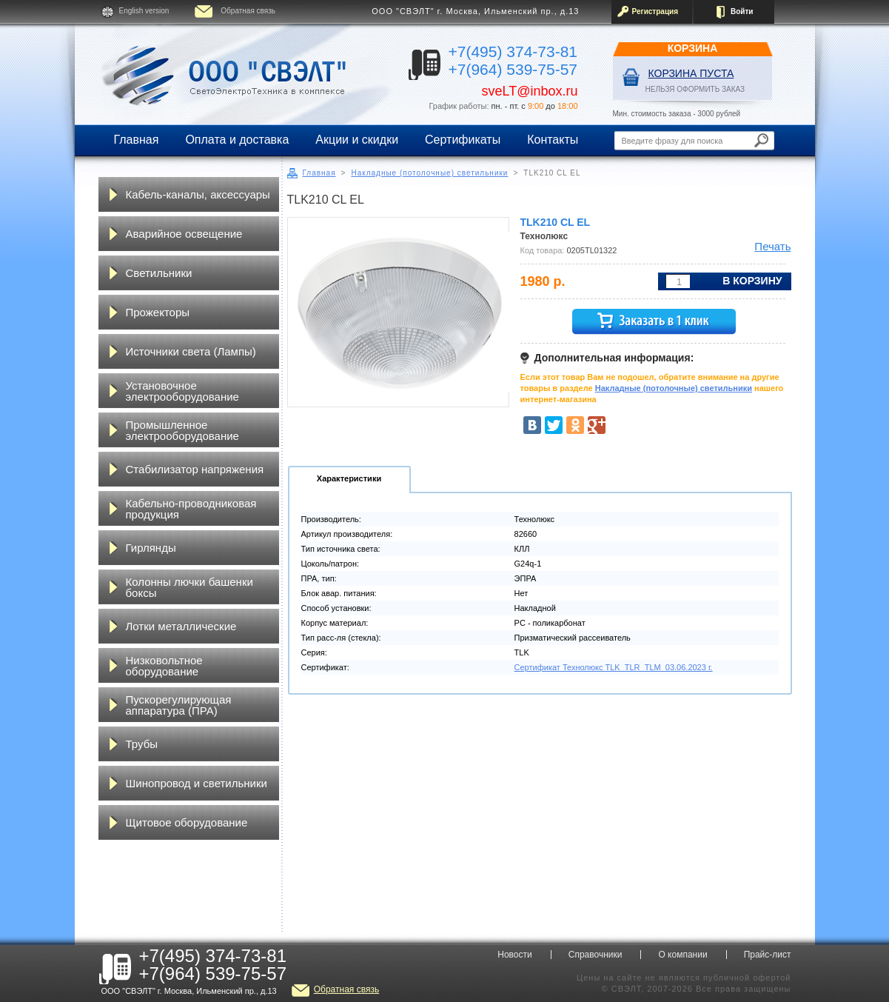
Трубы (142, 744)
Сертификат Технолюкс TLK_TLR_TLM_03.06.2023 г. (613, 667)
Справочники (595, 954)
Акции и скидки (356, 139)
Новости (514, 954)
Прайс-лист (767, 954)
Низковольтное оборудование (164, 666)
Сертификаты (462, 139)
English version (144, 11)
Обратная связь (248, 11)
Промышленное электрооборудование (182, 430)
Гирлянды (151, 547)
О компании (682, 954)
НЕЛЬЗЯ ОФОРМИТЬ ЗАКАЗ (695, 89)
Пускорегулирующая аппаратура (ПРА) (179, 705)
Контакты (552, 139)
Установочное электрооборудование (182, 391)
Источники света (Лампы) (191, 351)
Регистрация (655, 11)
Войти (742, 11)
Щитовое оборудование (187, 822)
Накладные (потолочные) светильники (429, 173)
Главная (136, 139)
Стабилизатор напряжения (195, 469)
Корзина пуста (691, 73)
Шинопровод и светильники (196, 783)
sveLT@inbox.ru (530, 91)
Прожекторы (158, 312)
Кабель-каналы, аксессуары (198, 194)
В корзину (752, 280)
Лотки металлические (181, 626)
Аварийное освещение (184, 233)
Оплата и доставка (237, 139)
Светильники (159, 273)
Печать (772, 246)
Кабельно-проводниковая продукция (191, 509)
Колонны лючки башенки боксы (189, 587)
